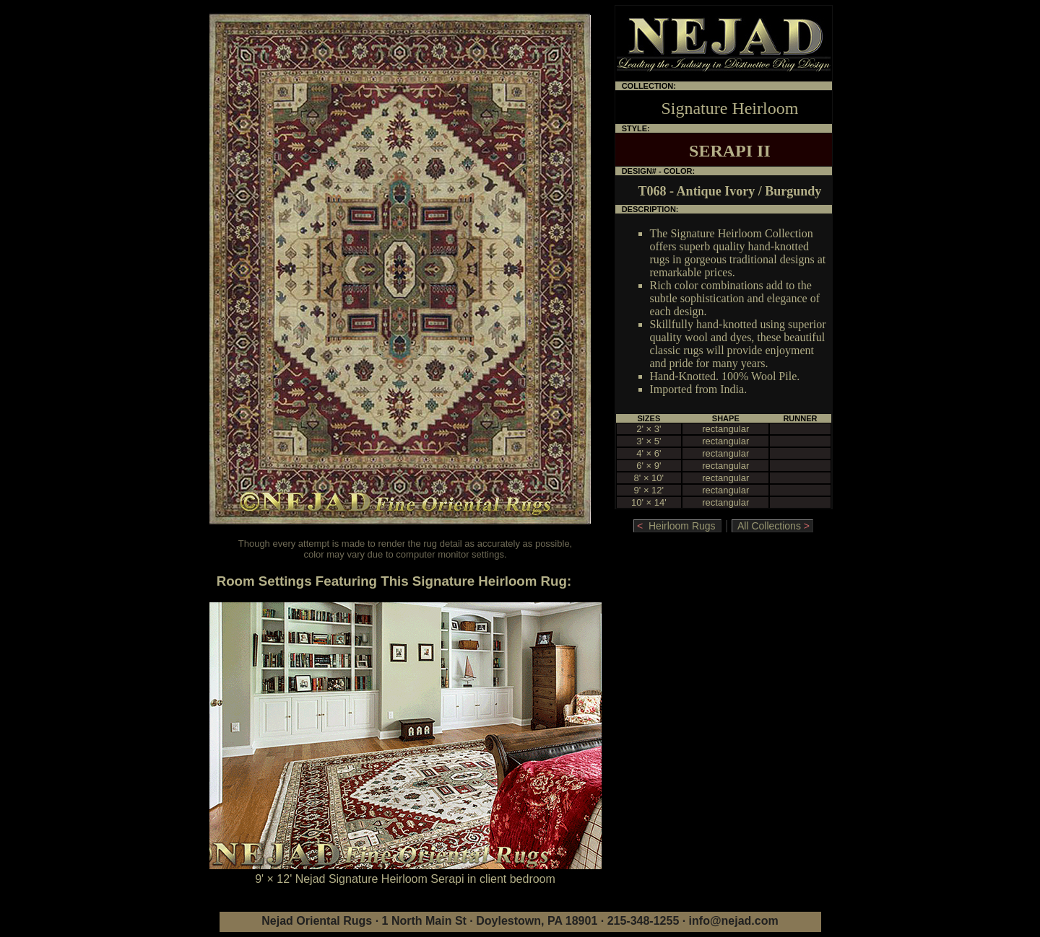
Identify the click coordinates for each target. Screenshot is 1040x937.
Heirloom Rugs (677, 526)
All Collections (772, 526)
